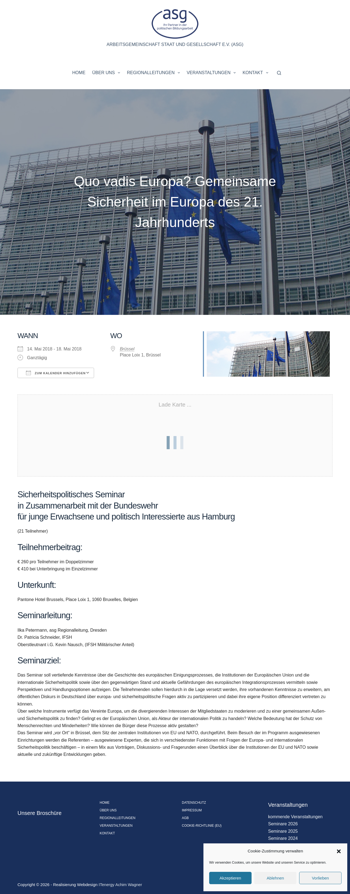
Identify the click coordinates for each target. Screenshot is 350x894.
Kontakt (256, 72)
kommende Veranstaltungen (295, 816)
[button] (339, 851)
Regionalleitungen (154, 72)
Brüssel (127, 349)
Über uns (107, 72)
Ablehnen (275, 878)
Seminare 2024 (283, 838)
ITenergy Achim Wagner (120, 884)
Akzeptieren (230, 878)
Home (78, 72)
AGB (185, 818)
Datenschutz (194, 803)
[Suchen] (279, 73)
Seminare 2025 (283, 831)
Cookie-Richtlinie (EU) (201, 826)
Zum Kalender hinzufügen (56, 372)
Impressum (192, 810)
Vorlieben (320, 878)
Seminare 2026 (283, 824)
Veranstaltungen (212, 72)
